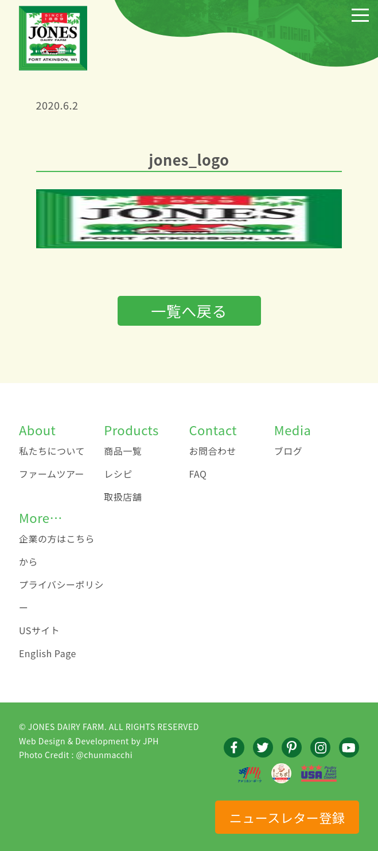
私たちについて (52, 451)
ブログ (288, 451)
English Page (47, 653)
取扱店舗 (123, 496)
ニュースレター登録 (287, 817)
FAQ (198, 474)
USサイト (39, 630)
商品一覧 (123, 451)
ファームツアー (51, 474)
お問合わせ (213, 451)
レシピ (118, 474)
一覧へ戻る (189, 310)
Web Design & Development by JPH (89, 741)
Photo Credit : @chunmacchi (76, 754)
